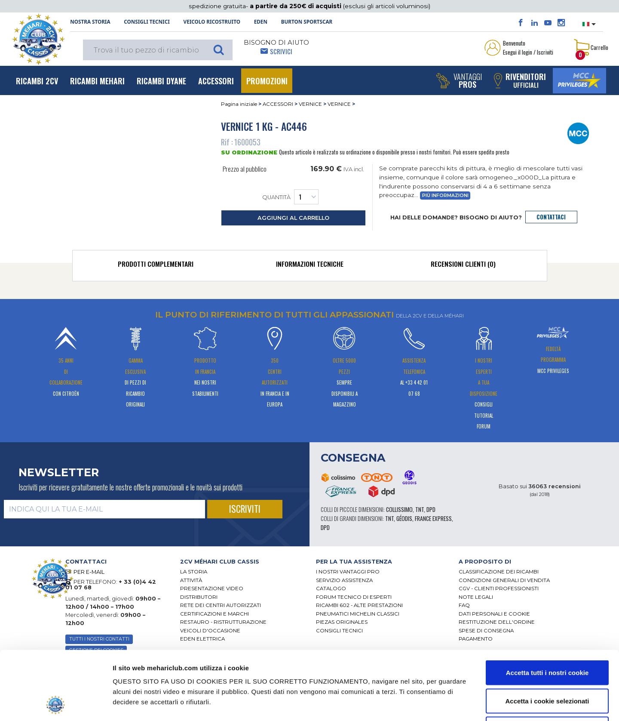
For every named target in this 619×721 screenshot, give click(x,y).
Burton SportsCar (306, 21)
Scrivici (281, 51)
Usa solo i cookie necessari (547, 664)
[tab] (156, 265)
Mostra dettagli (443, 704)
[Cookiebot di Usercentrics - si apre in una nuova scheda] (55, 704)
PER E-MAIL (89, 572)
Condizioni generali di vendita (504, 580)
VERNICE (310, 104)
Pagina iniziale (239, 104)
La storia (193, 572)
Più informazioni (445, 195)
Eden (260, 21)
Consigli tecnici (146, 21)
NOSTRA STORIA (90, 21)
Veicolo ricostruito (212, 21)
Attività (191, 580)
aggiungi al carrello (293, 218)
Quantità (290, 196)
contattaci (551, 217)
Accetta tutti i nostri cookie (547, 608)
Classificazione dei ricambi (499, 572)
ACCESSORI (278, 104)
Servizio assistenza (344, 580)
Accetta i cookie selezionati (547, 636)
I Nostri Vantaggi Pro (348, 572)
